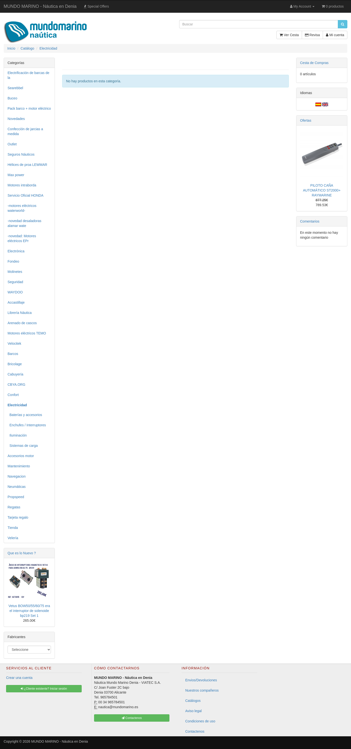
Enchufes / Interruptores (27, 425)
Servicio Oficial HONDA (25, 195)
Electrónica (16, 251)
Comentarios (309, 221)
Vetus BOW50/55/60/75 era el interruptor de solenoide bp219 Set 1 (29, 611)
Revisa (312, 35)
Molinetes (15, 272)
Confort (13, 395)
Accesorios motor (21, 456)
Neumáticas (17, 487)
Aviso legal (193, 711)
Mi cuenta (335, 35)
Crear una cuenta (19, 678)
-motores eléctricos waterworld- (22, 208)
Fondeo (13, 261)
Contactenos (195, 731)
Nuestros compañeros (202, 690)
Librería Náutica (20, 313)
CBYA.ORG (16, 384)
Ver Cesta (289, 35)
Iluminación (17, 435)
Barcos (13, 354)
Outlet (12, 144)
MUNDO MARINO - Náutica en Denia (40, 6)
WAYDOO (15, 292)
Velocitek (14, 343)
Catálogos (193, 701)
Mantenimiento (19, 466)
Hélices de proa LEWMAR (27, 165)
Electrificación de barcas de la (28, 75)
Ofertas (305, 120)
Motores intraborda (22, 185)
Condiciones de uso (200, 721)
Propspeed (16, 497)
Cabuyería (15, 374)
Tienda (13, 528)
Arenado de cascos (22, 323)
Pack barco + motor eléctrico (29, 108)
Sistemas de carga (23, 446)
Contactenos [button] (132, 718)
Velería (13, 538)
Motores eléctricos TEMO (27, 333)
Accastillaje (16, 302)
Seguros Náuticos (21, 154)
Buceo (12, 98)
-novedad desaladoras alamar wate (24, 223)
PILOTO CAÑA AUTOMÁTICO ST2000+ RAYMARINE (322, 190)
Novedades (16, 119)
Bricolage (15, 364)
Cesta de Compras (314, 63)
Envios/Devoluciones (201, 680)
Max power (16, 175)
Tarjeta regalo (18, 517)
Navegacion (17, 476)
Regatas (14, 507)
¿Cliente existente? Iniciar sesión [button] (44, 688)
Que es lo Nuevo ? (22, 553)
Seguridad (15, 282)
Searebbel (15, 88)
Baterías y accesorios (25, 415)
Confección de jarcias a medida (25, 131)
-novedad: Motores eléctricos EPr (22, 238)
